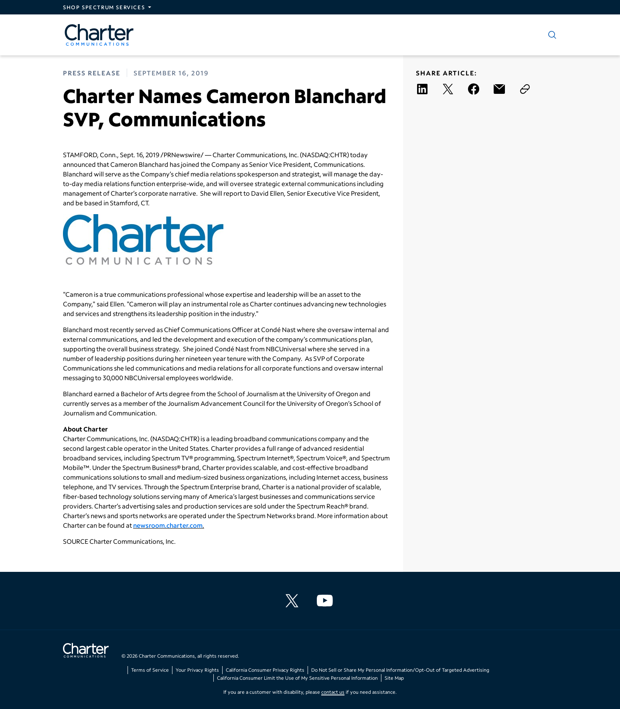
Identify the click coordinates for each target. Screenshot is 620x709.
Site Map (394, 678)
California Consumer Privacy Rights (265, 670)
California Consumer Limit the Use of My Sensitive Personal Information (297, 678)
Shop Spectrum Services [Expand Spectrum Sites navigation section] (104, 7)
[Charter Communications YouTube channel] (326, 600)
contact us (332, 692)
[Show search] (550, 34)
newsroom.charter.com (168, 525)
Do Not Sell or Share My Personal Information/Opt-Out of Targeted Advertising (400, 670)
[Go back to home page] (86, 651)
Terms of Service (150, 670)
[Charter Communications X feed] (293, 600)
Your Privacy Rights (197, 670)
